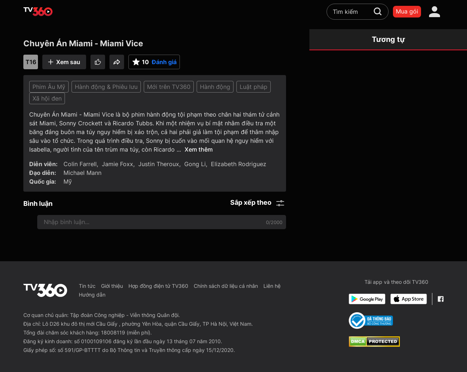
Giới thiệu (112, 286)
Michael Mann (82, 172)
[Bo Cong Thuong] (371, 320)
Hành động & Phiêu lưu (106, 86)
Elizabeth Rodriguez (238, 164)
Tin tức (87, 286)
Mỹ (67, 181)
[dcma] (374, 344)
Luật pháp (253, 86)
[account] (434, 12)
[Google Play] (367, 299)
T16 (31, 62)
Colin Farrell (80, 164)
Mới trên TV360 (168, 86)
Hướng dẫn (92, 294)
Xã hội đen (47, 98)
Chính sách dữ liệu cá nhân (226, 286)
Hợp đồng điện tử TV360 (158, 286)
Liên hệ (272, 286)
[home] (38, 11)
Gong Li (195, 164)
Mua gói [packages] (407, 11)
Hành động (215, 86)
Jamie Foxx (117, 164)
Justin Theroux (158, 164)
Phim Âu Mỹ (48, 86)
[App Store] (408, 299)
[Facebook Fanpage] (440, 299)
